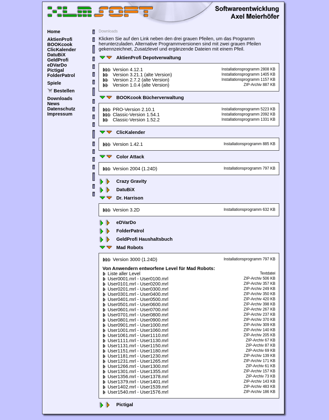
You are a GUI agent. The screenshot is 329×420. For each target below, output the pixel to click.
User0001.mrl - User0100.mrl (135, 278)
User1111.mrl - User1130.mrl (135, 340)
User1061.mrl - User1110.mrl (135, 335)
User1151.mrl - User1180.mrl (135, 350)
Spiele (54, 83)
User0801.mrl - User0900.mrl (135, 319)
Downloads (59, 98)
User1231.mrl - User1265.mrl (135, 361)
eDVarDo (57, 65)
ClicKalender (61, 49)
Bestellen (64, 90)
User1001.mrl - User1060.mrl (135, 330)
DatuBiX (56, 54)
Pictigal (55, 70)
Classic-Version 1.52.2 (131, 119)
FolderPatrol (61, 75)
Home (53, 31)
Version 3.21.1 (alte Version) (137, 74)
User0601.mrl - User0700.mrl (135, 309)
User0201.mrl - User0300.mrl (135, 289)
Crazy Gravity (123, 181)
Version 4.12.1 (122, 69)
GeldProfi (57, 59)
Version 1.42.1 (122, 144)
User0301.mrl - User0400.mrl (135, 294)
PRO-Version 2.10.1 (128, 109)
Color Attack (121, 156)
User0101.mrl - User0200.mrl (135, 283)
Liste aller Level (121, 273)
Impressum (59, 114)
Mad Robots (121, 247)
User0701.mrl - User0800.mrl (135, 314)
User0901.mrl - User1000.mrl (135, 325)
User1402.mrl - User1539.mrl (135, 386)
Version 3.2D (121, 209)
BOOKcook (59, 44)
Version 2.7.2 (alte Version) (135, 79)
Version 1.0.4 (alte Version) (135, 85)
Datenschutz (61, 108)
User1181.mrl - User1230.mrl (135, 356)
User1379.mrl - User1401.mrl (135, 381)
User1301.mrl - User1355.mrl (135, 371)
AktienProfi (59, 39)
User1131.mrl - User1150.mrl (135, 345)
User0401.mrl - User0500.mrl (135, 299)
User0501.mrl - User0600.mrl (135, 304)
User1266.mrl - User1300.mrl (135, 366)
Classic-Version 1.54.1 (131, 114)
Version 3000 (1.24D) (129, 259)
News (53, 103)
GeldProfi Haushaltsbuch (136, 239)
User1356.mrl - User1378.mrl (135, 376)
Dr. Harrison (121, 198)
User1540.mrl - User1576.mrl (135, 392)
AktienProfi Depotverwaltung (140, 57)
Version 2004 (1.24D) (129, 168)
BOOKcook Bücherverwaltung (141, 97)
